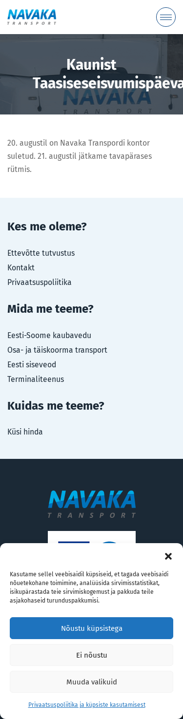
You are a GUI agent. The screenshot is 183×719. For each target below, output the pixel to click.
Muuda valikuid (91, 682)
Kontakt (21, 267)
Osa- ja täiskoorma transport (57, 350)
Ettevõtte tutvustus (41, 253)
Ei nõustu (91, 655)
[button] (168, 555)
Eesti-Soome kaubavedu (49, 335)
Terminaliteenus (35, 379)
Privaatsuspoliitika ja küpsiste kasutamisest (86, 704)
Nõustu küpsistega (91, 628)
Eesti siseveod (31, 364)
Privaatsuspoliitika (39, 282)
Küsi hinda (25, 431)
